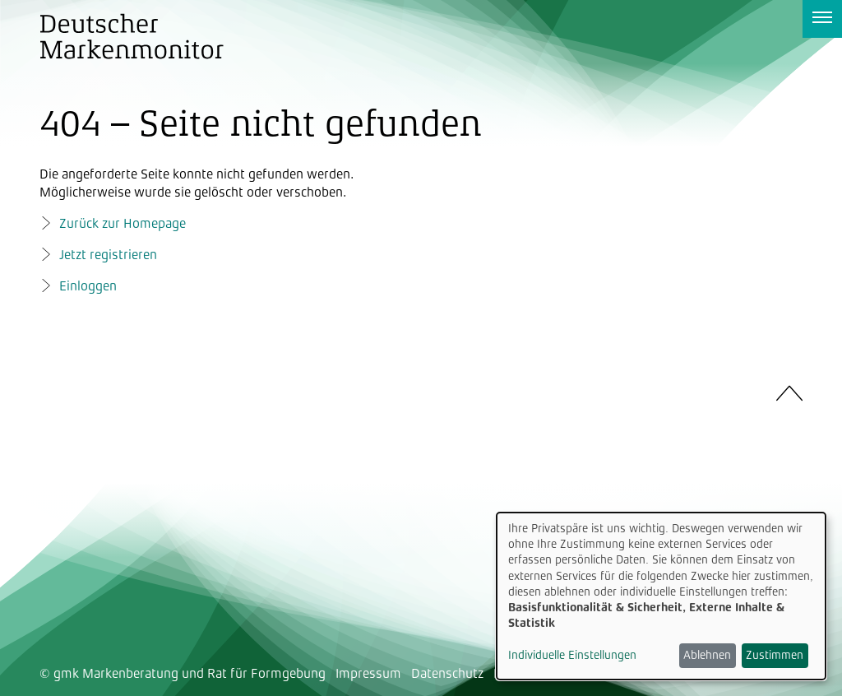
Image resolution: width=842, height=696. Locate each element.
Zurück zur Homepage (122, 223)
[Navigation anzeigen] (822, 19)
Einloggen (88, 286)
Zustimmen (774, 654)
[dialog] (661, 596)
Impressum (368, 673)
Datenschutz (447, 673)
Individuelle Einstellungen (572, 654)
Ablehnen (707, 654)
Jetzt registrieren (108, 254)
